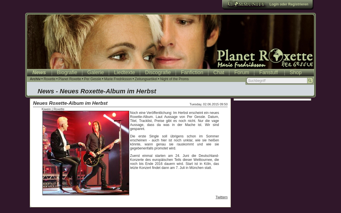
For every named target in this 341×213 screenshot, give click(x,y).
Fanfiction (192, 72)
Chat (218, 72)
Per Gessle (92, 79)
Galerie (95, 72)
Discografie (158, 72)
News (39, 72)
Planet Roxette (70, 79)
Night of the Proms (174, 79)
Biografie (67, 72)
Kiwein (46, 109)
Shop (296, 72)
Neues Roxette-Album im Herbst (70, 103)
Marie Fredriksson (118, 79)
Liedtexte (124, 72)
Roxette (49, 79)
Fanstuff (268, 72)
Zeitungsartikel (146, 79)
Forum (241, 72)
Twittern (222, 197)
